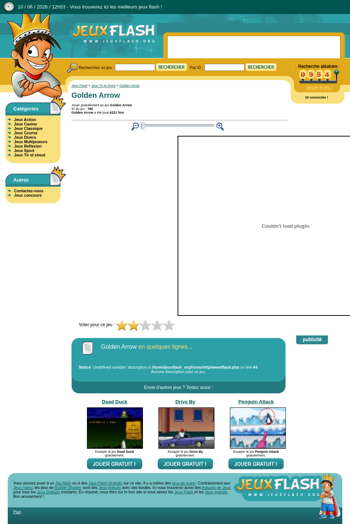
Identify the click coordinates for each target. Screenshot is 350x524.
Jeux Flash (31, 56)
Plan (17, 512)
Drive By (185, 401)
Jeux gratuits (110, 487)
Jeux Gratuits (48, 492)
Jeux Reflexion (28, 146)
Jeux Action (25, 119)
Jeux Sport (24, 150)
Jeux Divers (25, 137)
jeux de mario (184, 483)
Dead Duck (114, 401)
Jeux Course (26, 133)
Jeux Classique (28, 128)
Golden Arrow (129, 85)
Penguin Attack (256, 401)
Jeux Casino (25, 124)
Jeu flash (63, 483)
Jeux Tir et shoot (29, 155)
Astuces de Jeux (216, 487)
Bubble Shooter (68, 487)
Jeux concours (28, 195)
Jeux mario (22, 487)
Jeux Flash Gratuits (105, 483)
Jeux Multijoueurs (31, 141)
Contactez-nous (28, 191)
